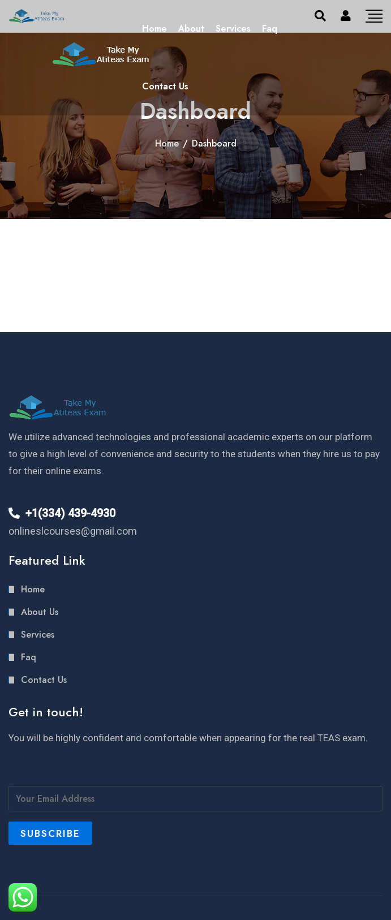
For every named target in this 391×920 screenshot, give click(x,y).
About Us (39, 611)
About (191, 28)
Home (154, 28)
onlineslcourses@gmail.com (72, 531)
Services (233, 28)
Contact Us (165, 86)
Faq (269, 28)
